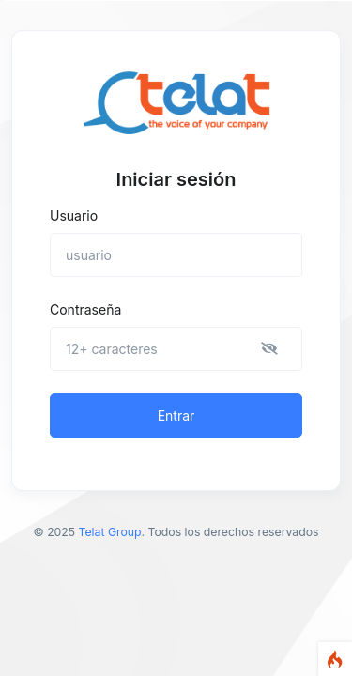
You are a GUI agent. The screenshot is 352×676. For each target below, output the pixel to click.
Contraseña (85, 309)
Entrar (176, 415)
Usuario (74, 215)
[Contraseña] (176, 349)
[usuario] (176, 255)
